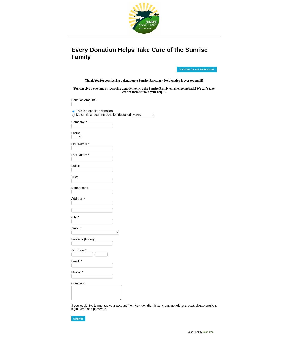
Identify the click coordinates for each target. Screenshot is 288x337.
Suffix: (75, 165)
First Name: (79, 143)
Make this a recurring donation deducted (103, 114)
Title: (74, 177)
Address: (77, 198)
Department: (79, 187)
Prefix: (75, 133)
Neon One (208, 332)
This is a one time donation (94, 111)
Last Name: (79, 155)
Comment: (78, 283)
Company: (78, 122)
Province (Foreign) (84, 239)
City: (74, 217)
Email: (76, 261)
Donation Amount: (84, 100)
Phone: (76, 272)
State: (75, 228)
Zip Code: (78, 250)
